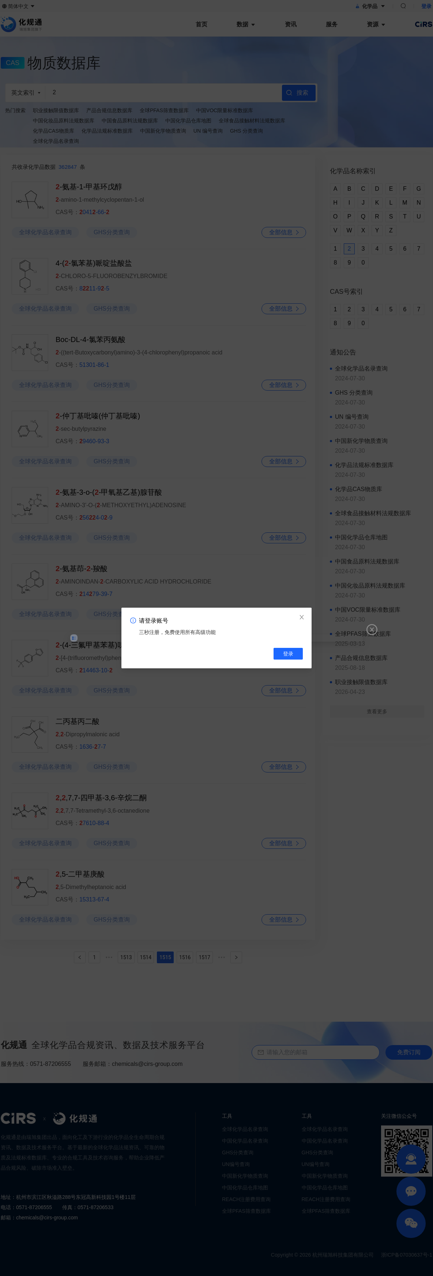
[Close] (302, 617)
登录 (288, 654)
